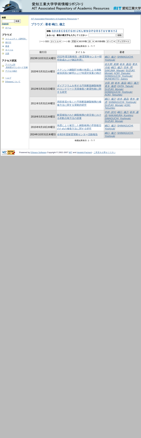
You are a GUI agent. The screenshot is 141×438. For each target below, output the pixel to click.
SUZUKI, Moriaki (114, 89)
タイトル (9, 50)
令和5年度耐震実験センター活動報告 (77, 134)
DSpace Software (38, 152)
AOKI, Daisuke (122, 73)
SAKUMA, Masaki (114, 70)
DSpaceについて (12, 81)
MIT (70, 152)
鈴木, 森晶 (125, 64)
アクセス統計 (11, 71)
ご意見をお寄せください (105, 152)
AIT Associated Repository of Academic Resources (54, 19)
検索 (4, 17)
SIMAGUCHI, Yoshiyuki (117, 118)
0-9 (54, 31)
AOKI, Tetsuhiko (113, 95)
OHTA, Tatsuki (125, 86)
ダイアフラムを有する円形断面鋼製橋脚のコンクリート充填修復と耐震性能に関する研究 (79, 88)
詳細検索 (5, 24)
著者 (7, 46)
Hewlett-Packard (84, 152)
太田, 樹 (109, 83)
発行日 (8, 42)
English (137, 11)
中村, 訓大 (110, 112)
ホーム (8, 28)
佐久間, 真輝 (111, 64)
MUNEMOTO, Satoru (116, 79)
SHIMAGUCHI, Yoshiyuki (118, 76)
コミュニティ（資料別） (16, 39)
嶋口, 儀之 (110, 57)
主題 (7, 53)
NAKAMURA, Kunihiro (120, 115)
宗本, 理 (128, 67)
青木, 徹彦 (110, 86)
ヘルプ (8, 78)
